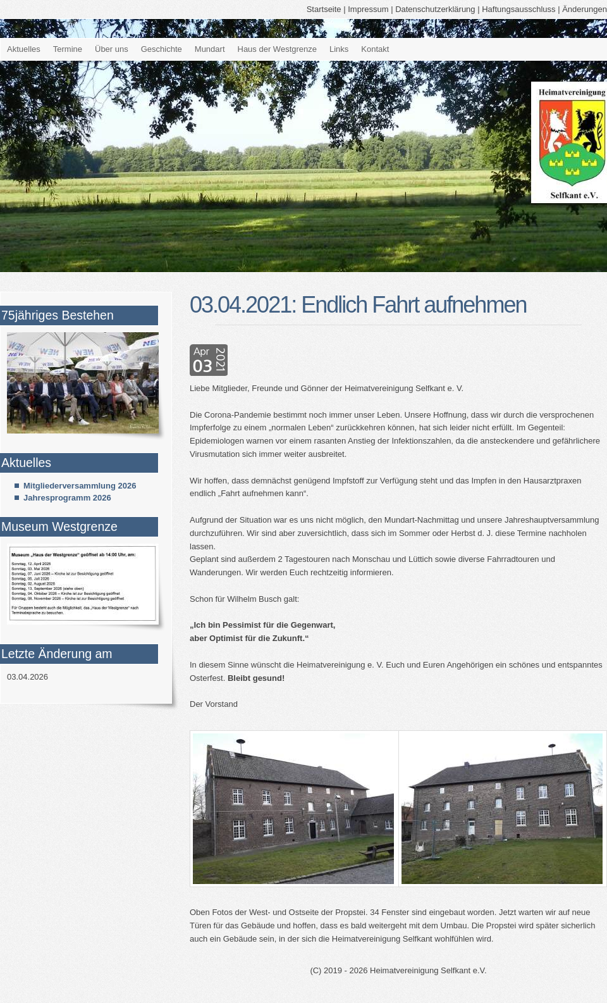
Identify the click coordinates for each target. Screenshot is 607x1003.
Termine (67, 49)
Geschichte (161, 49)
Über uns (111, 49)
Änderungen (584, 9)
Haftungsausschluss (518, 9)
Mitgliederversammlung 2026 (79, 485)
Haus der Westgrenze (277, 49)
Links (338, 49)
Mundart (210, 49)
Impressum (368, 9)
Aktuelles (23, 49)
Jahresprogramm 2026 (67, 497)
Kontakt (375, 49)
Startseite (324, 9)
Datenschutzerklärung (435, 9)
